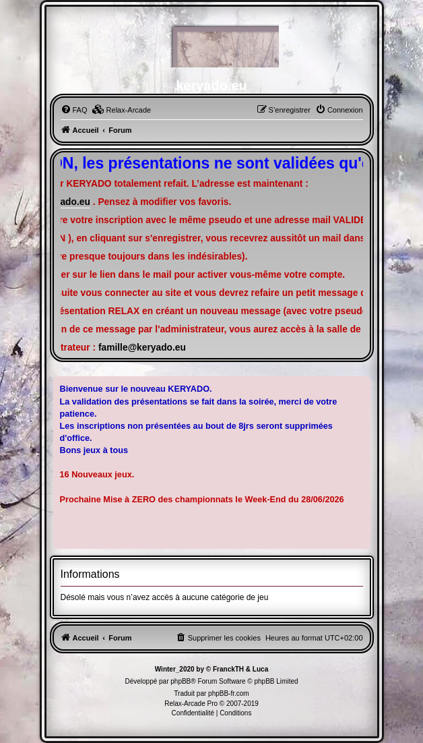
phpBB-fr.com (228, 693)
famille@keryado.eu (142, 348)
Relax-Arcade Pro (191, 703)
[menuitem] (74, 110)
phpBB (180, 681)
